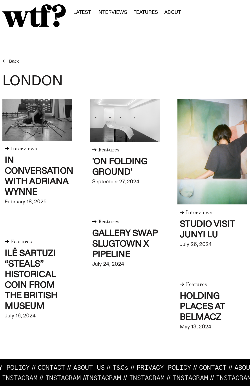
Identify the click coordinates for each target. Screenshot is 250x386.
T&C (123, 367)
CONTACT (54, 367)
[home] (34, 15)
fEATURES (145, 12)
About (172, 12)
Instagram (60, 377)
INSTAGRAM (101, 377)
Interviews (112, 12)
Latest (82, 12)
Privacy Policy (166, 367)
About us (91, 367)
